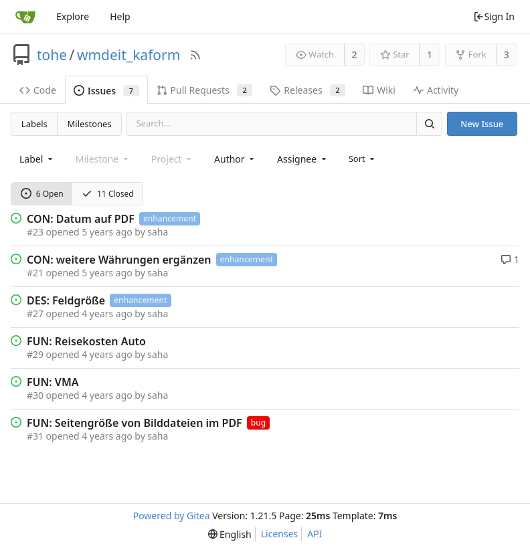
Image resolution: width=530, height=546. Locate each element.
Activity (435, 90)
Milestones (90, 124)
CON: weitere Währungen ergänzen (119, 259)
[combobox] (37, 159)
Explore (72, 16)
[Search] (429, 123)
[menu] (363, 158)
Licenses (279, 533)
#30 (35, 395)
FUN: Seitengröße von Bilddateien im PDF (134, 423)
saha (157, 231)
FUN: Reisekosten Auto (86, 341)
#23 (35, 231)
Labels (34, 124)
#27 (35, 313)
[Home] (25, 17)
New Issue (481, 124)
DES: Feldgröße (66, 300)
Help (120, 16)
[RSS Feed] (195, 55)
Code (37, 90)
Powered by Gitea (171, 515)
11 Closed (108, 193)
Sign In (494, 16)
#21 (35, 272)
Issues (106, 90)
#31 (35, 436)
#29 (35, 354)
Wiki (379, 90)
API (314, 533)
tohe (52, 55)
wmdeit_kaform (128, 55)
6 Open (42, 193)
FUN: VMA (53, 382)
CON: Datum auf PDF (81, 218)
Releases (307, 90)
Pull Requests (205, 90)
